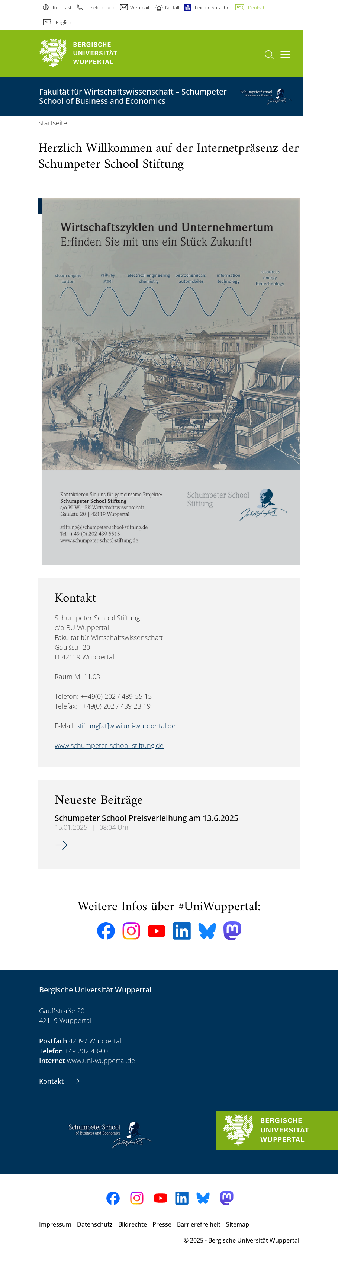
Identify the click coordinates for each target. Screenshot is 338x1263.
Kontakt (52, 1081)
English (63, 22)
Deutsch (257, 7)
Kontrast (62, 7)
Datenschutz (95, 1224)
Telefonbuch (101, 7)
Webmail (139, 7)
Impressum (55, 1224)
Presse (161, 1224)
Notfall (172, 7)
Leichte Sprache (212, 7)
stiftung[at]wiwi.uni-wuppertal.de (126, 725)
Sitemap (237, 1224)
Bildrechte (132, 1224)
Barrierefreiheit (198, 1224)
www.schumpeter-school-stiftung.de (109, 745)
